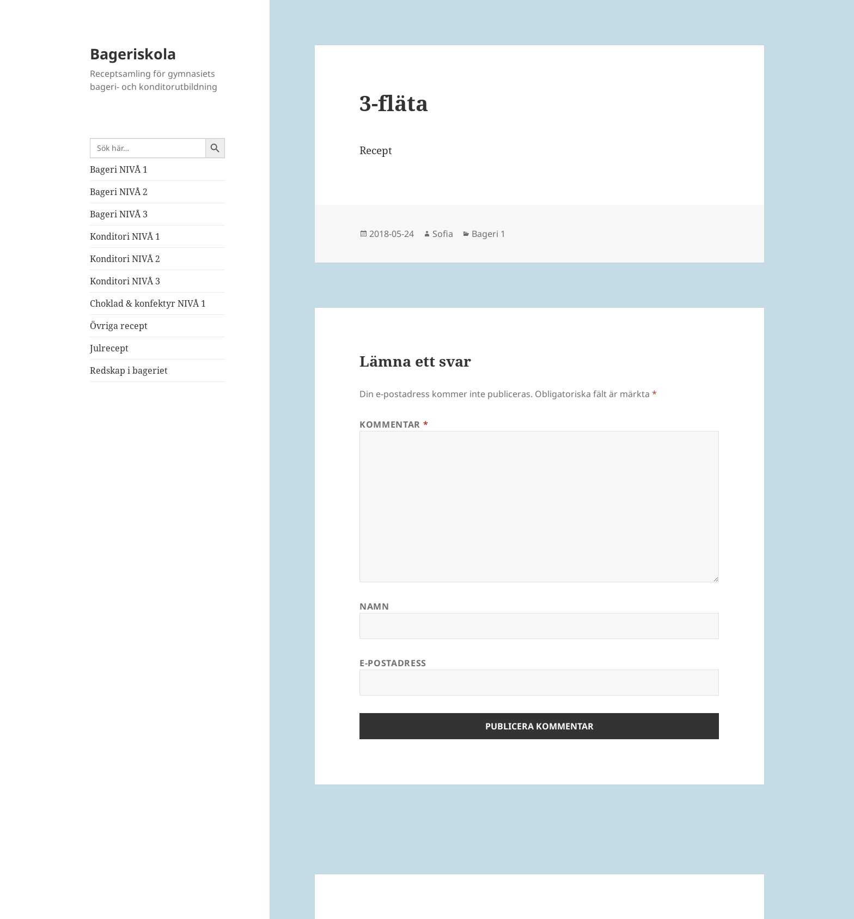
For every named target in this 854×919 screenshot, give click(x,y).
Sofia (442, 234)
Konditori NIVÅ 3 (125, 281)
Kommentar (393, 424)
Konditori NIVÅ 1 (125, 236)
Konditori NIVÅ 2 (125, 259)
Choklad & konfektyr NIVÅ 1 (148, 303)
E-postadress (392, 663)
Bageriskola (133, 54)
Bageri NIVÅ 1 (119, 169)
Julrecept (109, 348)
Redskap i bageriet (129, 370)
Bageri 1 (488, 234)
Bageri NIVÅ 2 (119, 192)
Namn (374, 606)
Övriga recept (119, 326)
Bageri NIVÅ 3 (119, 214)
